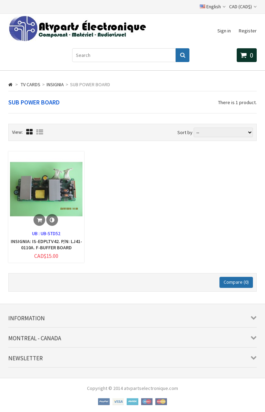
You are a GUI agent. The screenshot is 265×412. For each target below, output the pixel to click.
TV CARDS (30, 84)
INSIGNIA (55, 84)
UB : (36, 233)
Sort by (185, 132)
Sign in (224, 31)
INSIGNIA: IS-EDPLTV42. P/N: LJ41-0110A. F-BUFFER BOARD (46, 244)
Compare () (236, 282)
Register (248, 31)
